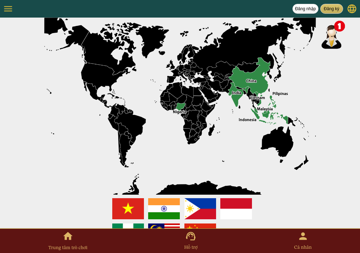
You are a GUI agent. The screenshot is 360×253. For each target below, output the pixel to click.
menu (8, 9)
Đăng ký (331, 8)
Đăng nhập (305, 8)
